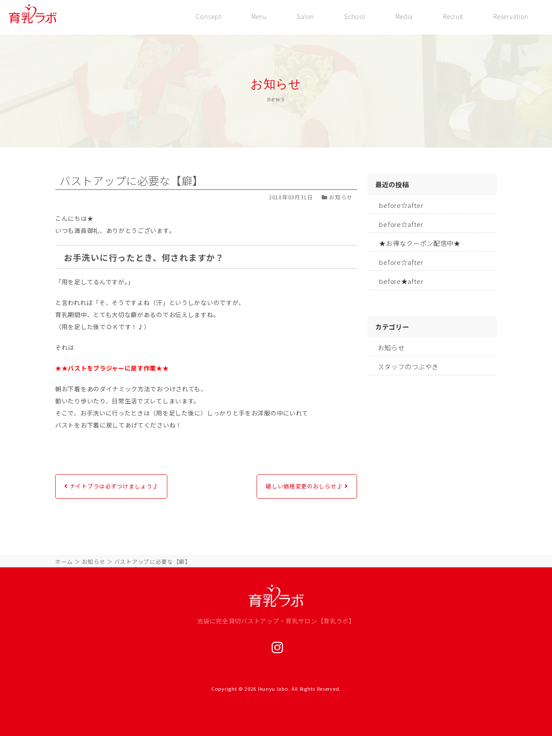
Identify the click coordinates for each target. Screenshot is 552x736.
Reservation (510, 16)
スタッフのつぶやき (408, 366)
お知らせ (391, 347)
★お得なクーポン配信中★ (419, 243)
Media (402, 16)
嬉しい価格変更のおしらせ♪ (304, 486)
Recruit (452, 16)
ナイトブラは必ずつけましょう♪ (114, 486)
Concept (203, 16)
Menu (254, 16)
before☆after (401, 205)
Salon (301, 16)
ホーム (64, 561)
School (352, 16)
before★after (401, 281)
